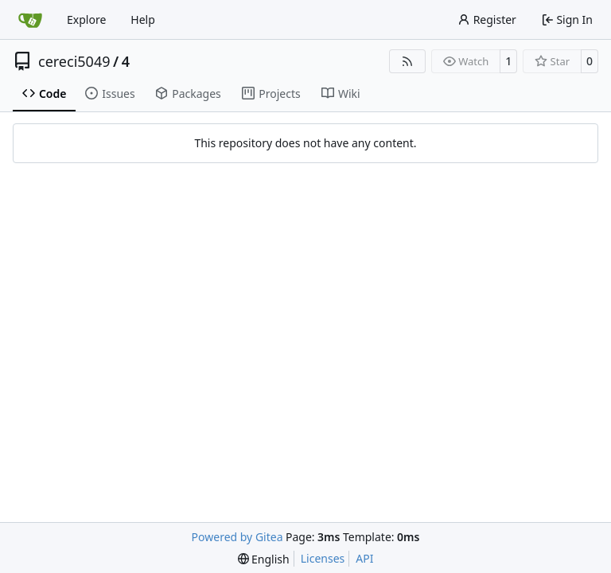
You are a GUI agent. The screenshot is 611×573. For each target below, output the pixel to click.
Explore (86, 19)
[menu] (264, 559)
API (364, 558)
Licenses (323, 558)
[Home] (30, 20)
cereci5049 (74, 61)
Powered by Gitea (237, 536)
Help (142, 19)
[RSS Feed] (407, 61)
